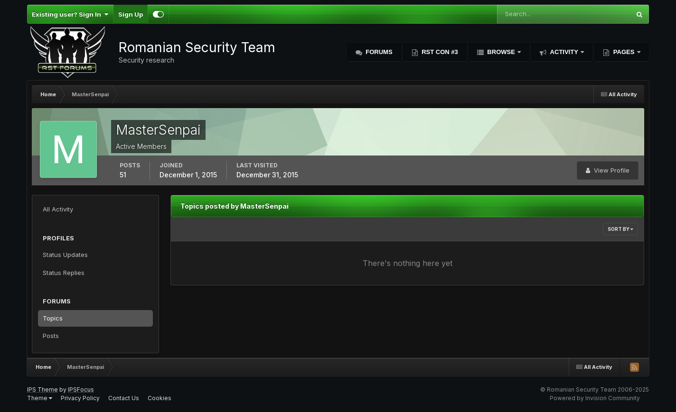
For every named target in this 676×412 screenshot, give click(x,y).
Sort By (620, 229)
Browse (501, 51)
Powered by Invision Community (595, 398)
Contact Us (123, 398)
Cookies (159, 398)
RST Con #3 (439, 51)
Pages (623, 51)
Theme (39, 398)
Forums (378, 51)
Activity (564, 51)
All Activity (58, 209)
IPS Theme (42, 389)
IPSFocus (81, 389)
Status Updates (65, 254)
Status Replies (63, 272)
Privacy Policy (80, 398)
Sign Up (130, 14)
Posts (51, 335)
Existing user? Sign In (70, 14)
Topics (53, 318)
